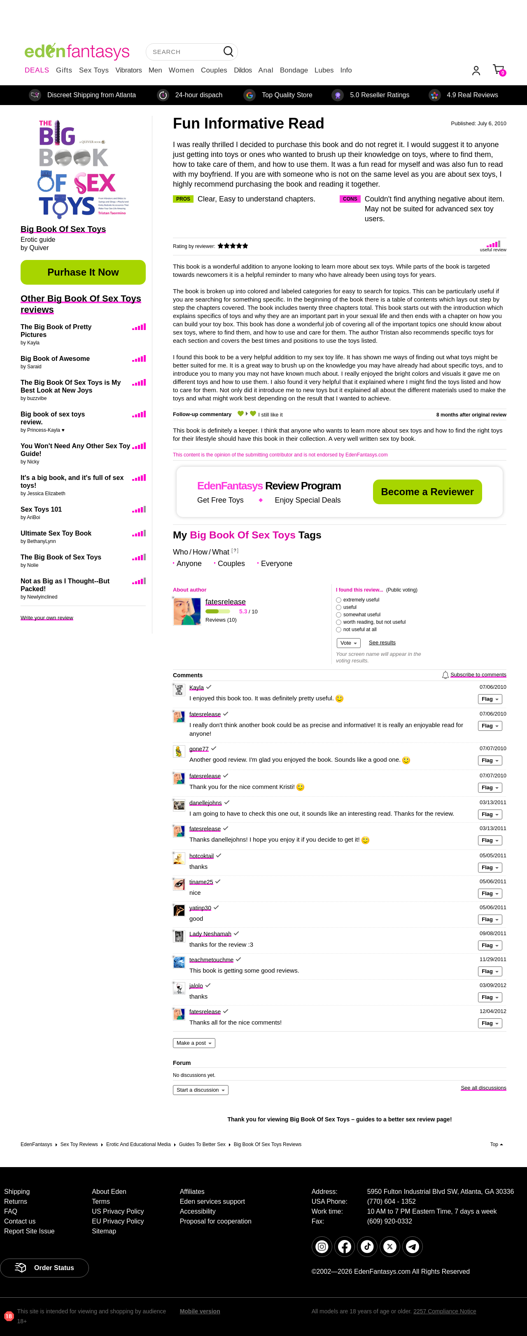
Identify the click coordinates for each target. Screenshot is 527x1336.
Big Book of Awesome (55, 358)
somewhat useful (361, 615)
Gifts (64, 70)
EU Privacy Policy (118, 1221)
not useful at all (360, 629)
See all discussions (483, 1088)
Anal (266, 70)
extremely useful (361, 600)
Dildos (243, 70)
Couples (214, 70)
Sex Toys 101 (41, 509)
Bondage (294, 70)
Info (346, 70)
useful (350, 607)
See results (382, 642)
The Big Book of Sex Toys (61, 557)
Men (155, 70)
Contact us (19, 1221)
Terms (101, 1201)
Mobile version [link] (200, 1311)
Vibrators (129, 70)
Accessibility (198, 1211)
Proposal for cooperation (216, 1221)
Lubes (324, 70)
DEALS (37, 70)
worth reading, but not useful (374, 622)
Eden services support (212, 1201)
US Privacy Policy (118, 1211)
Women (181, 70)
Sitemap (104, 1231)
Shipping (17, 1191)
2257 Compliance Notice (444, 1311)
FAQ (10, 1211)
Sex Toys (94, 70)
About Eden (109, 1191)
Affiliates (192, 1191)
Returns (15, 1201)
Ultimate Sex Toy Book (56, 533)
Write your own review (47, 618)
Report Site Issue (29, 1231)
